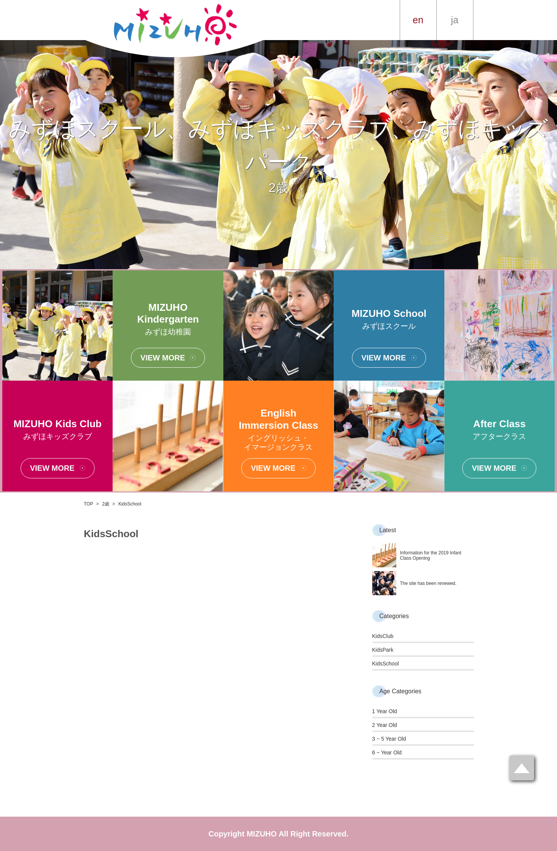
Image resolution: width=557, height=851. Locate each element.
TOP (88, 504)
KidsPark (383, 650)
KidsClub (383, 636)
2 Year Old (384, 725)
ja (454, 20)
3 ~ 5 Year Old (389, 739)
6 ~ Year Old (387, 752)
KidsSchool (385, 663)
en (418, 20)
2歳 (106, 504)
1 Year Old (384, 711)
